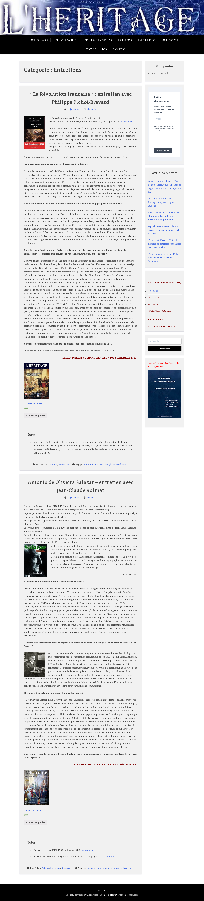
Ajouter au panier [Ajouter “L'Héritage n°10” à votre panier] (35, 415)
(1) (82, 127)
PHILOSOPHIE (155, 297)
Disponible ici (126, 121)
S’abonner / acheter (66, 39)
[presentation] (175, 139)
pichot (112, 464)
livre (106, 464)
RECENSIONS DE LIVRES (161, 326)
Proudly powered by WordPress (82, 894)
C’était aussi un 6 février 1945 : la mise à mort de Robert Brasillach (163, 257)
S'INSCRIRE (163, 150)
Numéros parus (39, 39)
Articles (45, 868)
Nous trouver (169, 39)
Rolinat (116, 868)
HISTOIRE (153, 291)
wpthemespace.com (128, 894)
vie (130, 868)
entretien (88, 464)
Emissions (119, 49)
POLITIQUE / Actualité (159, 310)
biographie (92, 868)
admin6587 (92, 109)
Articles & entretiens (98, 39)
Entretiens (52, 464)
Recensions (125, 39)
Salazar (124, 868)
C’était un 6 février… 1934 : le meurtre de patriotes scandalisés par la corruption (164, 243)
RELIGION (153, 304)
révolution (121, 464)
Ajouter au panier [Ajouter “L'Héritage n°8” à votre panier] (35, 822)
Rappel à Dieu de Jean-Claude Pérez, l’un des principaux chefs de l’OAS (164, 230)
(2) (43, 529)
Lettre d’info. (146, 39)
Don (104, 49)
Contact (90, 49)
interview (98, 464)
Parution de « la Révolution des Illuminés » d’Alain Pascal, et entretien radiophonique (163, 216)
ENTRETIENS (155, 319)
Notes (31, 434)
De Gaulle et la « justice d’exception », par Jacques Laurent (161, 202)
